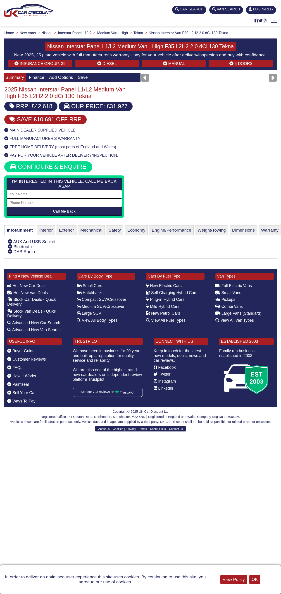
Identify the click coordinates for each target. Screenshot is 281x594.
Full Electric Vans (233, 285)
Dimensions (243, 230)
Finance (36, 77)
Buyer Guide (21, 351)
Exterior (66, 230)
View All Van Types (234, 320)
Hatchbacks (90, 292)
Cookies (118, 429)
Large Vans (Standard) (238, 313)
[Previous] (145, 77)
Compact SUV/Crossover (101, 299)
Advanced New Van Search (34, 330)
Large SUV (89, 313)
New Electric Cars (164, 285)
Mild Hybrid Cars (162, 306)
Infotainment (20, 230)
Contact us (176, 429)
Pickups (225, 299)
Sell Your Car (21, 392)
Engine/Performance (171, 230)
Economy (136, 230)
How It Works (21, 376)
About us (104, 429)
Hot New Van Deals (27, 292)
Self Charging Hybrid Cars (171, 292)
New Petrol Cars (163, 313)
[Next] (273, 77)
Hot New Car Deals (26, 285)
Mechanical (91, 230)
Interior (46, 230)
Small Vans (228, 292)
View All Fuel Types (166, 320)
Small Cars (89, 285)
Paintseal (18, 384)
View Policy (234, 579)
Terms (143, 429)
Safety (115, 230)
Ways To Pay (21, 401)
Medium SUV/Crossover (101, 306)
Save (83, 77)
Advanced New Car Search (33, 323)
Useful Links (158, 429)
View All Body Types (97, 320)
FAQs (14, 367)
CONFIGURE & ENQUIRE (48, 166)
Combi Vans (229, 306)
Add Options (61, 77)
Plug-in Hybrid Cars (165, 299)
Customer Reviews (26, 359)
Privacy (131, 429)
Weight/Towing (212, 230)
